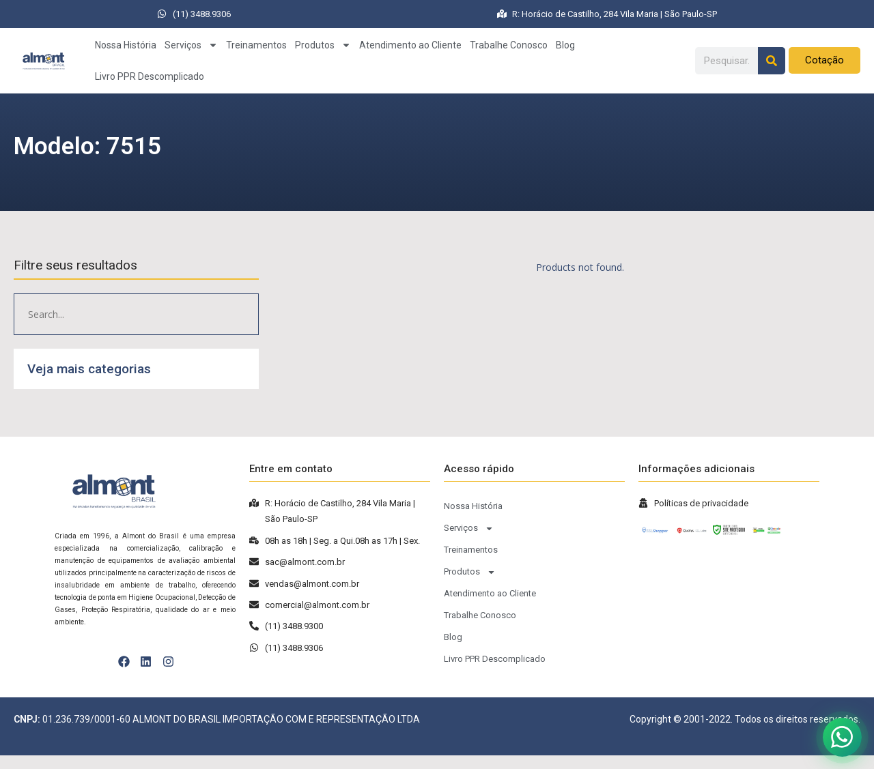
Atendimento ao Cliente (410, 45)
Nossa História (125, 45)
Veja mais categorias (89, 369)
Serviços (191, 45)
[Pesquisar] (771, 60)
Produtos (323, 45)
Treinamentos (256, 45)
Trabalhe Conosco (509, 45)
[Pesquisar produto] (136, 314)
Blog (565, 45)
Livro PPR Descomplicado (149, 76)
